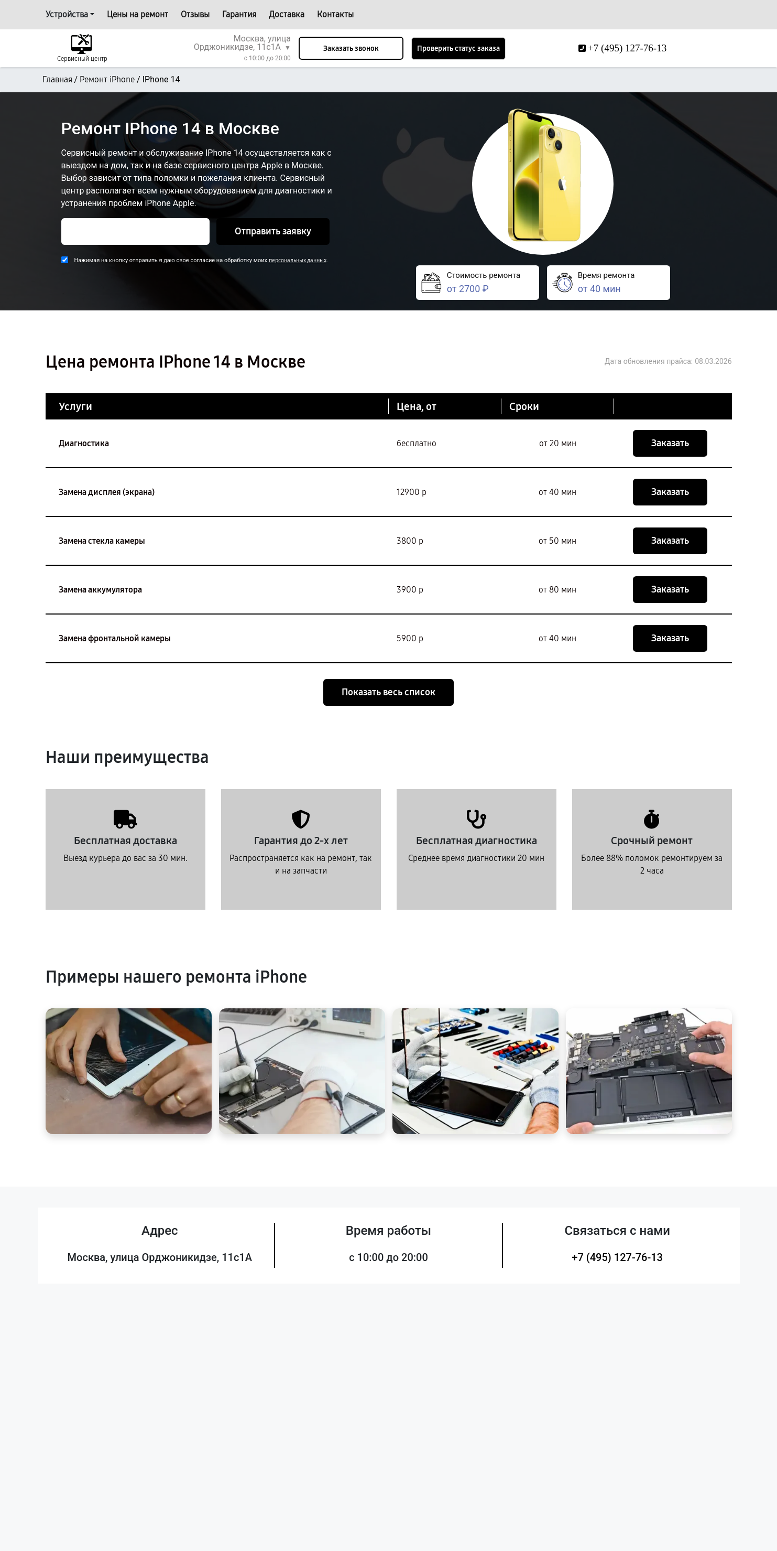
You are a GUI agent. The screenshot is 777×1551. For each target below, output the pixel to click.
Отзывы (195, 14)
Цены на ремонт (137, 14)
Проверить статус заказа (458, 48)
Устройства (67, 14)
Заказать (670, 443)
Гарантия (239, 14)
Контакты (335, 14)
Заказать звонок (351, 48)
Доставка (286, 14)
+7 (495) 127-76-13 (617, 1257)
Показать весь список (388, 692)
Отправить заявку (273, 231)
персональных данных (297, 260)
